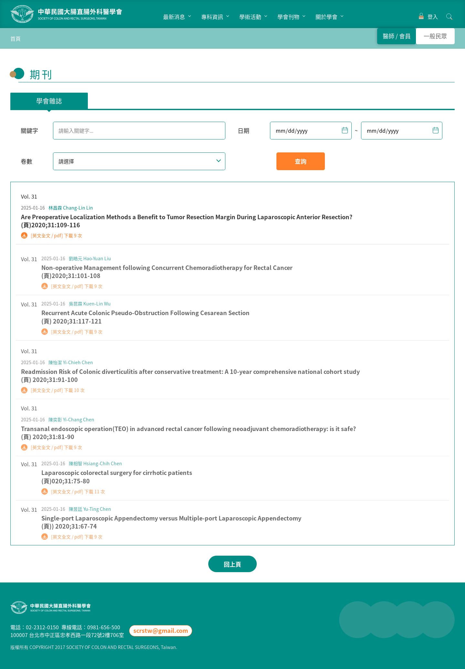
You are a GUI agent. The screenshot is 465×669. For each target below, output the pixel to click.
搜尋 (449, 16)
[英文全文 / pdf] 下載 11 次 (78, 497)
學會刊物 (288, 17)
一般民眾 (435, 36)
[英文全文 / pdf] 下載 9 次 (56, 235)
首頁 (15, 38)
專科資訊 (212, 17)
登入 (433, 16)
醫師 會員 (397, 36)
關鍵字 (29, 130)
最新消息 (174, 17)
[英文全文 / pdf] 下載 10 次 (58, 397)
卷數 (26, 161)
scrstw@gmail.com (160, 630)
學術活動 (250, 17)
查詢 (300, 161)
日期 (243, 130)
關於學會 (326, 17)
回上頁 (232, 564)
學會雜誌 (49, 101)
